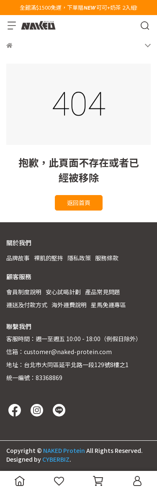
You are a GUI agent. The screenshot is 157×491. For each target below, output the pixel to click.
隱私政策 (79, 258)
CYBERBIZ (55, 459)
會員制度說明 (23, 292)
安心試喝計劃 (63, 292)
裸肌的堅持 (48, 258)
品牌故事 (18, 258)
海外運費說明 (69, 305)
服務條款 (106, 258)
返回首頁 (78, 202)
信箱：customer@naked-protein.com (59, 351)
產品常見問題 (102, 292)
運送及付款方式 (26, 305)
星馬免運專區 (108, 305)
